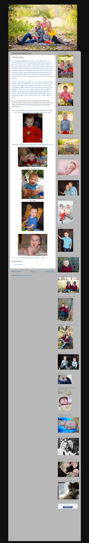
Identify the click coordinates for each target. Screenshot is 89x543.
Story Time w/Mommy (33, 183)
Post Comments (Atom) (25, 275)
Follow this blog (67, 507)
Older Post (49, 272)
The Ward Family (20, 8)
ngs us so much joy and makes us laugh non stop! (36, 112)
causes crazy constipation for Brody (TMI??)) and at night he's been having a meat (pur (32, 87)
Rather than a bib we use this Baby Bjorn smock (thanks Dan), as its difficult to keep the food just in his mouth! (32, 155)
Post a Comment (18, 264)
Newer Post (15, 272)
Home (33, 272)
